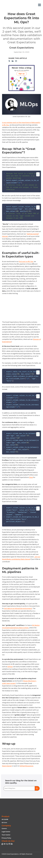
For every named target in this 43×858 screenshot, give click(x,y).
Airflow (10, 667)
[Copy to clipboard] (38, 174)
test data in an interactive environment (18, 609)
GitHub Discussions (26, 766)
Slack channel (7, 766)
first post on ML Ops (26, 262)
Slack (31, 478)
